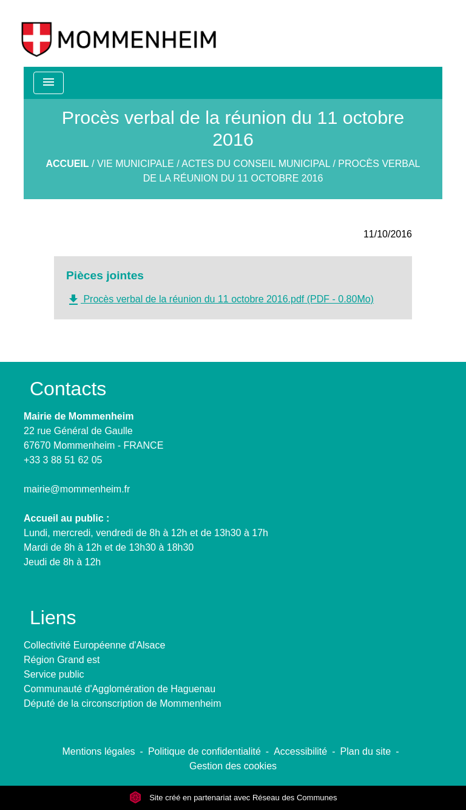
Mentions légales (98, 751)
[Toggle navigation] (48, 83)
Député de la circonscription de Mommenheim (122, 703)
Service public (54, 674)
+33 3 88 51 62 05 (63, 460)
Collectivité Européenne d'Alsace (94, 645)
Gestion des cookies (233, 766)
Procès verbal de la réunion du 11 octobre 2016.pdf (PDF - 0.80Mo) (220, 300)
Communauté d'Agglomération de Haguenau (119, 689)
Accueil (67, 163)
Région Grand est (62, 660)
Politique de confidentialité (204, 751)
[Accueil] (119, 33)
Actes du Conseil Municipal (255, 163)
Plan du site (365, 751)
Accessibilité (300, 751)
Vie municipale (135, 163)
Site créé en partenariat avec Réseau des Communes (233, 797)
